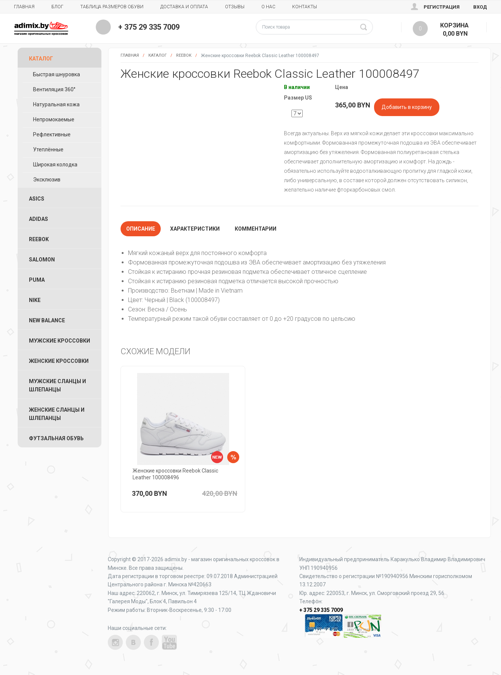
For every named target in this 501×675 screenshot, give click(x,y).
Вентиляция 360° (54, 89)
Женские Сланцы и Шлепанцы (57, 414)
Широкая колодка (55, 165)
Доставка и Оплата (184, 6)
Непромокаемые (53, 119)
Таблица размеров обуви (111, 6)
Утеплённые (48, 149)
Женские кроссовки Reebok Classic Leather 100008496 (175, 474)
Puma (37, 280)
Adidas (38, 219)
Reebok (184, 55)
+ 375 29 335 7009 (149, 27)
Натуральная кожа (56, 104)
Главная (24, 6)
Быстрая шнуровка (56, 74)
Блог (57, 6)
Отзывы (234, 6)
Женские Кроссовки (59, 361)
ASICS (36, 199)
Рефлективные (52, 134)
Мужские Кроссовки (59, 341)
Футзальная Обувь (56, 438)
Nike (35, 300)
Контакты (304, 6)
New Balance (47, 320)
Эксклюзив (46, 180)
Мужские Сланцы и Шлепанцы (57, 385)
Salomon (42, 260)
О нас (268, 6)
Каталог (157, 55)
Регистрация (442, 7)
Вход (480, 7)
